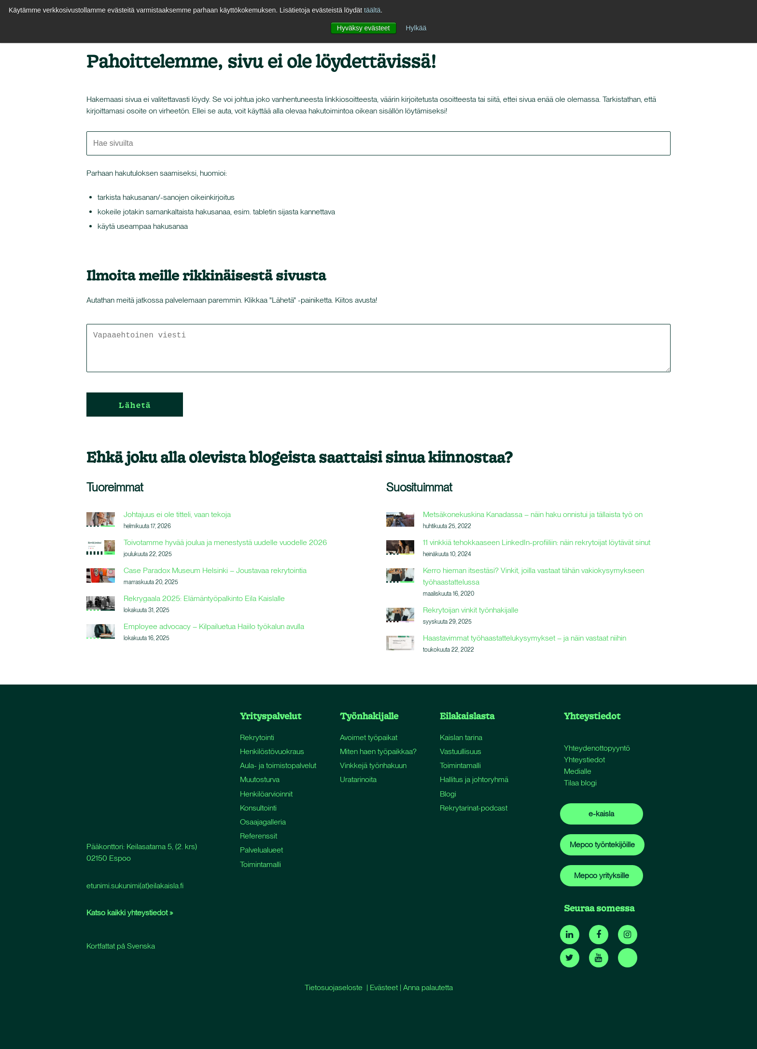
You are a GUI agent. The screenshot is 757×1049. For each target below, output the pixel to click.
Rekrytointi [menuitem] (257, 737)
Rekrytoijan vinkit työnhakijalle (471, 610)
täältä (372, 10)
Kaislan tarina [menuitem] (461, 737)
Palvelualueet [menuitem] (261, 849)
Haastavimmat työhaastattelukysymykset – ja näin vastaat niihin (524, 638)
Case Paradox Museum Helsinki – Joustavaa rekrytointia (215, 570)
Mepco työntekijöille (602, 844)
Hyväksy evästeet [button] (363, 28)
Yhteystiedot (584, 759)
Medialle (577, 771)
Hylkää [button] (416, 28)
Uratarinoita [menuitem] (358, 779)
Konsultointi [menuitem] (258, 807)
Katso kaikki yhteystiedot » (129, 823)
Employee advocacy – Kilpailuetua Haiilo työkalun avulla (214, 626)
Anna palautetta (428, 987)
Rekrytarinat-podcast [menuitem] (473, 807)
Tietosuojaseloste (334, 987)
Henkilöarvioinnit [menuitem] (266, 793)
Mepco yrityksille (601, 875)
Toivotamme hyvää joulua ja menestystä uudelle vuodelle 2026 (225, 542)
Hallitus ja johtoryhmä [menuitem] (474, 779)
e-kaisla (601, 813)
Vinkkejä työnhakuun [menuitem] (373, 765)
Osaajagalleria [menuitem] (263, 821)
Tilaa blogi (580, 782)
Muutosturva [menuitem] (260, 779)
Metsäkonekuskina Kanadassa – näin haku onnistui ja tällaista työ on (533, 514)
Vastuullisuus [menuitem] (460, 751)
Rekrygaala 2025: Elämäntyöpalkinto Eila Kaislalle (204, 598)
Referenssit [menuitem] (258, 835)
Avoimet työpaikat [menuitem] (368, 737)
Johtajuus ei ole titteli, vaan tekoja (177, 514)
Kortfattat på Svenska (120, 856)
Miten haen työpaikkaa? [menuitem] (378, 751)
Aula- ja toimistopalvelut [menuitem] (278, 765)
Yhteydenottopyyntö (597, 748)
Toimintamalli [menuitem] (260, 864)
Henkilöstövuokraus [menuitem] (272, 751)
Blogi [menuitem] (448, 793)
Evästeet (384, 987)
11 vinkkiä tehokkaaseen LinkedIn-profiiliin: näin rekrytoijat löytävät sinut (536, 542)
